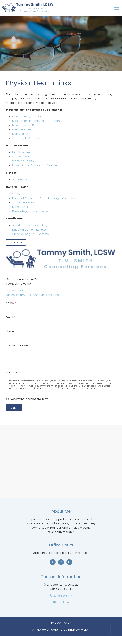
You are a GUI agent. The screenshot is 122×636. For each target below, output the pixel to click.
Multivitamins (21, 134)
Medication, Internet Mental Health (36, 121)
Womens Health (23, 161)
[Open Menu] (116, 8)
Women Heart (21, 156)
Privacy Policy (61, 623)
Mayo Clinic (20, 207)
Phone (10, 331)
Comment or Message (22, 345)
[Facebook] (53, 562)
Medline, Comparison (26, 129)
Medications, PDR (24, 125)
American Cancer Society (29, 225)
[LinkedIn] (61, 562)
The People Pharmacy (27, 138)
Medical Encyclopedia (27, 116)
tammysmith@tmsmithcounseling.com (32, 295)
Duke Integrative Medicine (30, 211)
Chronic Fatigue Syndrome (30, 234)
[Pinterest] (69, 562)
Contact (15, 242)
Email (10, 317)
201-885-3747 (15, 290)
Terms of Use (16, 372)
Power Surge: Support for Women (35, 165)
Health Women (22, 152)
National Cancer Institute (29, 230)
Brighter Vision (79, 630)
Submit (14, 407)
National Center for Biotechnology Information (44, 198)
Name (11, 303)
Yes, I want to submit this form (29, 399)
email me (62, 602)
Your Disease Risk (24, 202)
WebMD (17, 194)
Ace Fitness (20, 179)
